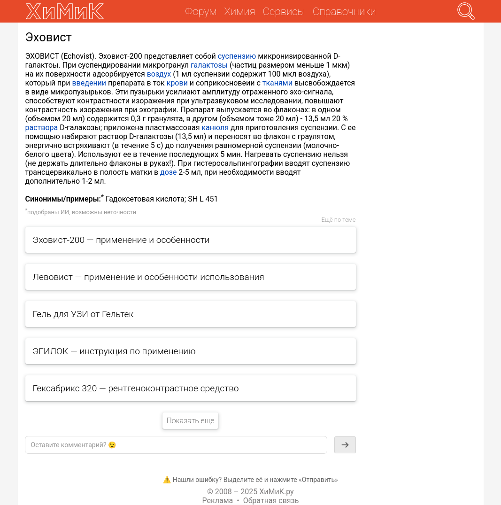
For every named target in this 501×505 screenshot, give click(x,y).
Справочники (344, 11)
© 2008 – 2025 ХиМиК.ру (250, 491)
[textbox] (176, 444)
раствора (41, 127)
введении (89, 82)
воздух (159, 74)
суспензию (237, 56)
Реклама (217, 500)
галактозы (209, 65)
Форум (200, 11)
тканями (277, 82)
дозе (168, 172)
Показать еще (190, 420)
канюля (215, 127)
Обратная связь (271, 500)
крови (177, 82)
